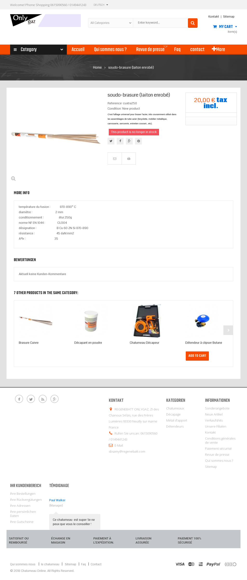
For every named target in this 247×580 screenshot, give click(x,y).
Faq (83, 564)
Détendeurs (175, 426)
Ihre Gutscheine (22, 522)
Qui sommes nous (22, 564)
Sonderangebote (217, 408)
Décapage (173, 414)
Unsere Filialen (215, 426)
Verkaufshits (214, 420)
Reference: (115, 103)
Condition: (115, 109)
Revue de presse (217, 454)
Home (97, 68)
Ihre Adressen (20, 505)
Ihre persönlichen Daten (23, 513)
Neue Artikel (214, 414)
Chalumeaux (175, 408)
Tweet (111, 141)
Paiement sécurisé (218, 448)
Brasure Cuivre (29, 343)
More (218, 50)
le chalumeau (50, 564)
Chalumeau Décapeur (144, 343)
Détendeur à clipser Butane (203, 343)
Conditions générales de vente (220, 440)
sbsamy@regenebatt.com (127, 451)
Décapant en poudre (88, 343)
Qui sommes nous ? (219, 460)
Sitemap (228, 16)
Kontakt (213, 16)
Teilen (120, 141)
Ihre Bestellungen (22, 493)
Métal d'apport (176, 420)
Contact (96, 564)
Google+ (129, 141)
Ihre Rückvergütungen (26, 499)
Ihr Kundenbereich (25, 485)
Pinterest (138, 141)
